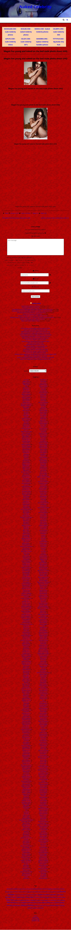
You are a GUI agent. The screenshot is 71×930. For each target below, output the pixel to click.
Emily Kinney (26, 714)
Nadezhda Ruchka (43, 640)
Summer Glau (43, 823)
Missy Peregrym (43, 624)
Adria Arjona (26, 389)
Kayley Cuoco (43, 458)
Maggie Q (43, 560)
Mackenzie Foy (43, 557)
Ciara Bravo (26, 625)
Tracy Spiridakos (43, 847)
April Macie (26, 497)
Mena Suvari (43, 599)
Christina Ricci (26, 620)
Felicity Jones (26, 751)
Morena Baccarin (43, 633)
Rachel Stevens (43, 713)
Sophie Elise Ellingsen (43, 808)
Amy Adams (26, 455)
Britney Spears (25, 543)
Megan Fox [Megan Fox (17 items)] (47, 900)
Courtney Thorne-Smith (26, 640)
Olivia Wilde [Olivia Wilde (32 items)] (46, 902)
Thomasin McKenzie (43, 840)
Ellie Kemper (26, 704)
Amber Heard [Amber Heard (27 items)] (42, 888)
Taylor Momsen (43, 834)
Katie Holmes (43, 450)
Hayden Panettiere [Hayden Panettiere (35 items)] (43, 894)
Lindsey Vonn (43, 544)
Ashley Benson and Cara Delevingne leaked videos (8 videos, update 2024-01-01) (32, 309)
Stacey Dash (43, 816)
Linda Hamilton (43, 541)
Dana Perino (26, 648)
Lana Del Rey (43, 500)
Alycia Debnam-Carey (26, 431)
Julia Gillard (43, 400)
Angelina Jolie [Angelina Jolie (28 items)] (51, 888)
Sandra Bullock (43, 751)
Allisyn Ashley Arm (26, 428)
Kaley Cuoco (43, 420)
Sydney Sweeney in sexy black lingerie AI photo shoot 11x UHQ (35, 334)
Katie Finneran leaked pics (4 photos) (30, 306)
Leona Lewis (43, 528)
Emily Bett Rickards (26, 709)
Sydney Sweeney (43, 826)
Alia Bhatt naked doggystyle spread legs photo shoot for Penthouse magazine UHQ (35, 354)
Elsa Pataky (26, 706)
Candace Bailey (26, 562)
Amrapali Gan (26, 452)
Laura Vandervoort (43, 512)
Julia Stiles (43, 405)
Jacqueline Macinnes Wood (26, 819)
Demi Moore (26, 667)
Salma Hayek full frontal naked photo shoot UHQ (35, 349)
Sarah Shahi (43, 771)
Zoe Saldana (43, 874)
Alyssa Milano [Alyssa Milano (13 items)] (22, 888)
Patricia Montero (43, 690)
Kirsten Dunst (43, 480)
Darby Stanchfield (26, 656)
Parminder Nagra (43, 688)
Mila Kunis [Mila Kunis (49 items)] (11, 902)
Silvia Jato (43, 795)
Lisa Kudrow (43, 546)
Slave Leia (43, 798)
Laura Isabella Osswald (43, 507)
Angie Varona (26, 470)
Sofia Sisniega (43, 800)
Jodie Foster (43, 387)
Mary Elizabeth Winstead (43, 581)
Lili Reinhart (43, 533)
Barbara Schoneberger (26, 517)
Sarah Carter (43, 759)
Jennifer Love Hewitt (26, 860)
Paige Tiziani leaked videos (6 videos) (30, 320)
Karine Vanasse (43, 428)
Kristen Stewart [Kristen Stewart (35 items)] (30, 900)
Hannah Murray (26, 782)
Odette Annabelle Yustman (43, 672)
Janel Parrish (26, 832)
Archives (26, 370)
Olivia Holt (43, 677)
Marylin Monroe (43, 585)
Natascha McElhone (43, 649)
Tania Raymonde (43, 829)
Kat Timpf (43, 431)
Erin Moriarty (26, 738)
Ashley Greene (26, 504)
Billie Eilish (26, 526)
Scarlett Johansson (43, 774)
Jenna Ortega (26, 847)
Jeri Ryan (26, 863)
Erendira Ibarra (26, 732)
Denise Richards (26, 669)
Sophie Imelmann (43, 810)
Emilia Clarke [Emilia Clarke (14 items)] (56, 891)
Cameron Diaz (26, 556)
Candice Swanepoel (26, 567)
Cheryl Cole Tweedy (26, 607)
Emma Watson (25, 727)
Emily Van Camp (26, 719)
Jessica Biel (26, 866)
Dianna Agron (26, 675)
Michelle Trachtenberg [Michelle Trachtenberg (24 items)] (58, 900)
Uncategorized (43, 850)
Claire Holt (26, 630)
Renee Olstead (43, 722)
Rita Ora (43, 730)
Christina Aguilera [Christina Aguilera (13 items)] (27, 891)
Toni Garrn (43, 845)
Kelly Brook (43, 465)
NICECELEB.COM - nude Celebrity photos (10, 32)
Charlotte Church (26, 603)
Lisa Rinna (43, 547)
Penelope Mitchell (43, 693)
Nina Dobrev (43, 670)
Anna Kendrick (26, 475)
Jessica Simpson (26, 873)
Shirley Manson (43, 790)
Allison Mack (26, 426)
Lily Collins (43, 538)
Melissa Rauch (43, 598)
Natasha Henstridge (43, 651)
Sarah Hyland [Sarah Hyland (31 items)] (59, 902)
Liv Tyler (43, 549)
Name (36, 270)
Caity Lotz (26, 554)
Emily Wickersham (26, 722)
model (43, 625)
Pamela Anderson (43, 685)
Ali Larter (26, 411)
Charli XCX (26, 599)
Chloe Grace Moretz (26, 611)
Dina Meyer (26, 677)
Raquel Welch (43, 717)
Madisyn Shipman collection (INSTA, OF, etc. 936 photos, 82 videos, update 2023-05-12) (32, 317)
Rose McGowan (43, 740)
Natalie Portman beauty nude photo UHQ (16, 218)
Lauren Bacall (43, 515)
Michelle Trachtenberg (43, 607)
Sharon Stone (43, 785)
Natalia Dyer (43, 643)
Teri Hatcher (43, 837)
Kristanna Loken (43, 483)
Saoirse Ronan (43, 755)
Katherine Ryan (43, 445)
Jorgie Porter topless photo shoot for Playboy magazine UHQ (35, 359)
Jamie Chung (26, 828)
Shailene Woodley (43, 779)
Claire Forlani (26, 628)
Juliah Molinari (43, 408)
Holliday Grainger (26, 800)
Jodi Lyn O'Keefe (43, 386)
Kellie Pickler (43, 463)
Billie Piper (26, 528)
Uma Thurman (43, 849)
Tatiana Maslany (43, 832)
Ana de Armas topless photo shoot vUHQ (35, 352)
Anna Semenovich (26, 483)
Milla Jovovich (43, 612)
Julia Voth (43, 407)
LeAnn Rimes (43, 522)
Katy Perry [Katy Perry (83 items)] (10, 899)
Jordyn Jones (43, 394)
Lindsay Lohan (43, 543)
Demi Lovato (26, 666)
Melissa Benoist (43, 593)
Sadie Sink (43, 747)
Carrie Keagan (26, 581)
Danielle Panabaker (26, 654)
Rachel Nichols (43, 709)
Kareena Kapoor (43, 423)
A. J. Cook (26, 379)
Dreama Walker (26, 680)
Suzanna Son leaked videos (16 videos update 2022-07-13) (32, 315)
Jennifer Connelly (26, 853)
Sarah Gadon (43, 763)
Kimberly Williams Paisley (43, 476)
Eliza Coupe (26, 693)
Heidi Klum (26, 795)
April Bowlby (26, 496)
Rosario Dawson (43, 735)
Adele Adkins (26, 387)
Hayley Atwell (26, 787)
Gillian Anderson (26, 769)
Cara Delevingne (26, 570)
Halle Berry (26, 779)
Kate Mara (43, 437)
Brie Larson (26, 541)
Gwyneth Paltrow (26, 776)
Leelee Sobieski (43, 523)
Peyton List (43, 695)
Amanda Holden (26, 441)
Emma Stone (26, 726)
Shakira (43, 781)
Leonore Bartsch (43, 530)
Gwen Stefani (26, 774)
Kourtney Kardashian (43, 481)
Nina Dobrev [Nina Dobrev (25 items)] (38, 902)
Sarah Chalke (43, 761)
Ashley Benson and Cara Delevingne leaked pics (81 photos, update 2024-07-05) (32, 310)
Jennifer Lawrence (25, 857)
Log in (35, 915)
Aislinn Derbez (26, 400)
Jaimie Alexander (26, 824)
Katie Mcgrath (43, 452)
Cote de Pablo (26, 636)
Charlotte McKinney (26, 606)
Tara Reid (43, 831)
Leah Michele (43, 520)
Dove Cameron (26, 679)
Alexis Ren (26, 408)
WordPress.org (35, 920)
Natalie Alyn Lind (43, 645)
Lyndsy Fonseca (43, 556)
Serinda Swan (43, 777)
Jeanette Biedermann (26, 837)
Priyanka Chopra (43, 704)
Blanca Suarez (26, 533)
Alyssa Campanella (26, 434)
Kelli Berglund (43, 462)
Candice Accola (26, 564)
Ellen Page (26, 703)
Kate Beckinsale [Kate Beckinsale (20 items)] (53, 897)
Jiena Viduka (43, 382)
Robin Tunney (43, 732)
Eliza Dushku (26, 695)
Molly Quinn (43, 628)
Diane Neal (26, 674)
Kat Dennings (43, 429)
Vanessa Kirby (43, 855)
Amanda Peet (26, 442)
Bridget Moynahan (26, 538)
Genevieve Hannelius (26, 764)
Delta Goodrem (26, 664)
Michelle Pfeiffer (43, 604)
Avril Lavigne (26, 512)
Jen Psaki (26, 839)
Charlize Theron (26, 601)
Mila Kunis (43, 609)
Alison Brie (26, 423)
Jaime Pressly (26, 823)
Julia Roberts (43, 403)
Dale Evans (26, 646)
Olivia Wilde (43, 682)
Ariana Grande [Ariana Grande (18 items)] (60, 888)
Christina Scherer (26, 622)
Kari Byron (43, 426)
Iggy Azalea (26, 805)
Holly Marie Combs (26, 802)
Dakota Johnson (26, 645)
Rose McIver (43, 742)
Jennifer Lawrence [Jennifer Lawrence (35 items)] (57, 894)
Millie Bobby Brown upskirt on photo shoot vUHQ (35, 350)
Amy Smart (26, 458)
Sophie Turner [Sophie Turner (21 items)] (38, 905)
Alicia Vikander (26, 420)
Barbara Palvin (26, 515)
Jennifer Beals (26, 852)
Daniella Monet (26, 651)
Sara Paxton (43, 758)
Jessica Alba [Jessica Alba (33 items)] (25, 897)
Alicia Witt (26, 421)
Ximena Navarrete (43, 865)
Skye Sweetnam (43, 797)
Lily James (43, 539)
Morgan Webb (43, 636)
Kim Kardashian (43, 475)
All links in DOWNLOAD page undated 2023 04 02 (32, 319)
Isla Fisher (26, 813)
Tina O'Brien (43, 842)
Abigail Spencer (26, 382)
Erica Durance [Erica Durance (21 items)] (27, 894)
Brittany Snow (26, 547)
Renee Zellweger (43, 724)
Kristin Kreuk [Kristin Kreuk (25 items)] (40, 900)
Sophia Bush (43, 803)
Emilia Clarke (26, 708)
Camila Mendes (26, 557)
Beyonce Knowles (26, 525)
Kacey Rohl (43, 416)
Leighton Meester (43, 525)
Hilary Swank (26, 798)
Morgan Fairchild (43, 635)
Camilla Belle (26, 559)
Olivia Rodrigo (43, 680)
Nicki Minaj (43, 659)
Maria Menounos (43, 572)
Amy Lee (26, 457)
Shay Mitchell (43, 787)
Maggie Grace (43, 559)
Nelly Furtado (43, 658)
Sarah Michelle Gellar (43, 769)
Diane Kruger (26, 672)
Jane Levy (26, 831)
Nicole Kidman (43, 662)
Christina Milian (26, 619)
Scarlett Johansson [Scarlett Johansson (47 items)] (13, 905)
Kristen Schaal (43, 486)
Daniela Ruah (26, 649)
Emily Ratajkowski (26, 717)
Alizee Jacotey (26, 424)
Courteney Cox (26, 638)
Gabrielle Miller (26, 756)
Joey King (43, 389)
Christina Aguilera (25, 615)
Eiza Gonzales (26, 685)
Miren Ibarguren (43, 620)
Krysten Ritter (43, 492)
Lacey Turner (43, 497)
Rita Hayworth (43, 729)
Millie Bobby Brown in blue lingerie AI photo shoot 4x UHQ (35, 333)
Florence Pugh (26, 753)
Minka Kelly (43, 615)
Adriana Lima (26, 390)
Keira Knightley (43, 460)
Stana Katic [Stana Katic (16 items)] (46, 905)
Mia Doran (43, 601)
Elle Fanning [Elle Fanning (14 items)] (49, 891)
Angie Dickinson (26, 467)
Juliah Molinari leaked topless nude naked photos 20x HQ (35, 336)
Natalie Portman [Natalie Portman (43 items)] (27, 902)
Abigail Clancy (26, 381)
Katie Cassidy (43, 449)
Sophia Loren (43, 806)
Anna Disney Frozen (26, 471)
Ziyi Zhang (43, 873)
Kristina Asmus (43, 491)
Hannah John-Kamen (26, 781)
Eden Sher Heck (26, 683)
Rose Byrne (43, 737)
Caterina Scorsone (26, 588)
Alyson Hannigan (26, 433)
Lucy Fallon (43, 551)
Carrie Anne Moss (26, 578)
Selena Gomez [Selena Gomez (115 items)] (27, 905)
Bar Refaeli (26, 513)
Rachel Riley (43, 711)
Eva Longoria (26, 742)
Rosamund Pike (43, 734)
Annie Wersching (26, 491)
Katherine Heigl (43, 444)
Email (35, 278)
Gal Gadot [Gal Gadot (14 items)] (34, 894)
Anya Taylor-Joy (26, 494)
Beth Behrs (26, 522)
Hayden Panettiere (26, 785)
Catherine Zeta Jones (26, 594)
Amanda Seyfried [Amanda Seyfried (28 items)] (32, 888)
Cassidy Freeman (26, 585)
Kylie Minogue (43, 496)
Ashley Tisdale (26, 507)
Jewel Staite (43, 381)
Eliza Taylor (26, 696)
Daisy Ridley (26, 641)
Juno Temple (43, 415)
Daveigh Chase (26, 658)
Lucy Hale (43, 552)
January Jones (26, 834)
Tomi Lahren (43, 844)
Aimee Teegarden (26, 397)
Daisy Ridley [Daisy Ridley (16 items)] (35, 891)
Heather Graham (26, 790)
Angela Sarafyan (26, 463)
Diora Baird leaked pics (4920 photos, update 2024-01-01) (31, 312)
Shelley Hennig (43, 789)
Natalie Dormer (43, 646)
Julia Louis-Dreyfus (43, 402)
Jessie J (26, 876)
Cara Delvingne (26, 572)
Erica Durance (25, 735)
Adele (26, 386)
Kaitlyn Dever (43, 418)
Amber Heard (26, 450)
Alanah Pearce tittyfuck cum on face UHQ (35, 339)
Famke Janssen (26, 750)
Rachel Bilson (43, 706)
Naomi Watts (43, 641)
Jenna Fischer (26, 844)
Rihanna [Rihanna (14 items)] (52, 902)
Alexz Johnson (26, 410)
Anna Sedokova (26, 481)
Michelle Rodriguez (43, 606)
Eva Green (26, 740)
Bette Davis (26, 523)
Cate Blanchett (26, 586)
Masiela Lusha (43, 586)
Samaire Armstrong (43, 750)
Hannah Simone (26, 784)
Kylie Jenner (43, 494)
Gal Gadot (25, 758)
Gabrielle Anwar (26, 755)
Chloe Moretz (26, 612)
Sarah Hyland (43, 764)
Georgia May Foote (26, 766)
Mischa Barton (43, 622)
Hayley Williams (26, 789)
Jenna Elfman (26, 842)
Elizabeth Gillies (26, 698)
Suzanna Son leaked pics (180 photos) (32, 314)
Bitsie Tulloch (26, 530)
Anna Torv (26, 484)
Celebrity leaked (36, 303)
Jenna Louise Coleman (26, 845)
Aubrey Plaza (26, 510)
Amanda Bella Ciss (26, 437)
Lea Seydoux (43, 518)
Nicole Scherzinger (43, 664)
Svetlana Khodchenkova (43, 824)
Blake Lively (26, 531)
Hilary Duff (26, 797)
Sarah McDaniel (43, 768)
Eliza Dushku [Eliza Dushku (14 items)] (42, 891)
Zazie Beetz (43, 870)
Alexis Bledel (26, 407)
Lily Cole (43, 536)
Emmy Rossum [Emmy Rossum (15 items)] (19, 894)
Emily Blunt (26, 711)
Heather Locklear (26, 792)
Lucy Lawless (43, 554)
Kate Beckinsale (43, 433)
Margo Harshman (43, 567)
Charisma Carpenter (26, 598)
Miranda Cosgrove (43, 617)
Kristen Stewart (43, 488)
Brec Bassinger (26, 536)
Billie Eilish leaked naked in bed (35, 342)
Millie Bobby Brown (43, 614)
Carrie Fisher (26, 580)
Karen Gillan (43, 424)
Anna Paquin (26, 478)
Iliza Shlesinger (26, 806)
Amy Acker (26, 454)
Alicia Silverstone (26, 418)
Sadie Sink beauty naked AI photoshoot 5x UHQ (35, 329)
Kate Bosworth (43, 434)
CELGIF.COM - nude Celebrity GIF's (26, 42)
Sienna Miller (43, 793)
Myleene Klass (43, 638)
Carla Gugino (26, 575)
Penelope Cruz (43, 692)
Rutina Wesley (43, 745)
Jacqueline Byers (26, 818)
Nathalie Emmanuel (43, 654)
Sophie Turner (43, 815)
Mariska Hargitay (43, 580)
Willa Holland (43, 863)
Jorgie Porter (43, 395)
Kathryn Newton (43, 447)
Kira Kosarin (43, 478)
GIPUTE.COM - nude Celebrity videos (10, 42)
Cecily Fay (26, 596)
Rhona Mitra (43, 726)
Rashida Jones (43, 719)
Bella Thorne (26, 520)
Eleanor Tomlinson (26, 688)
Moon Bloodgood (43, 632)
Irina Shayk (26, 811)
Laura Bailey (43, 504)
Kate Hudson (43, 436)
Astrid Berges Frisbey (26, 509)
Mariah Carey (43, 575)
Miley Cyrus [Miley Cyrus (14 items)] (18, 902)
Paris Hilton (43, 687)
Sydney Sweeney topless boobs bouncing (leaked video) (35, 341)
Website (35, 286)
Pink (43, 700)
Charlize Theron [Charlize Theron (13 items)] (18, 891)
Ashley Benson (26, 502)
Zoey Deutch (43, 876)
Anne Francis (26, 488)
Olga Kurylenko (43, 674)
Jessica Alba (26, 865)
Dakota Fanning (26, 643)
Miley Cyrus (43, 611)
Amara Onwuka (26, 447)
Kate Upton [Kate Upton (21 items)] (62, 897)
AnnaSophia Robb (26, 486)
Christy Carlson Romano (26, 624)
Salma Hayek (43, 748)
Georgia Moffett (26, 768)
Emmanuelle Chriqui (26, 729)
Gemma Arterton (26, 759)
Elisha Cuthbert (26, 692)
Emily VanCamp (26, 721)
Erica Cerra (26, 734)
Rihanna (43, 727)
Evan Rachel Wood (26, 745)
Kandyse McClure (43, 421)
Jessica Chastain (26, 868)
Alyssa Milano (25, 436)
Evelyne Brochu (26, 748)
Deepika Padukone (26, 662)
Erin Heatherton (26, 737)
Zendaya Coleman (43, 871)
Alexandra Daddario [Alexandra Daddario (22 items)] (13, 888)
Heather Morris (26, 793)
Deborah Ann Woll (26, 661)
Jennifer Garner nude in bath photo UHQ (55, 218)
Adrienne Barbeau (26, 394)
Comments (35, 918)
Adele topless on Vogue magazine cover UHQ (35, 355)
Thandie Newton (43, 839)
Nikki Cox (43, 667)
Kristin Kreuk (43, 489)
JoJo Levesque (43, 390)
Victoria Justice (43, 857)
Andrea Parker (26, 462)
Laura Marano (43, 509)
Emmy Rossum (26, 730)
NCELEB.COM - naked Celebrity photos (26, 32)
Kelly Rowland (43, 467)
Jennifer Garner (26, 855)
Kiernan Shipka (43, 473)
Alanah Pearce (26, 402)
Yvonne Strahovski (43, 868)
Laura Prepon (43, 510)
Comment (35, 236)
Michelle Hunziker (43, 603)
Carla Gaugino (26, 573)
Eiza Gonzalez (26, 687)
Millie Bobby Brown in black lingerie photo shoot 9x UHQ (35, 331)
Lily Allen (43, 534)
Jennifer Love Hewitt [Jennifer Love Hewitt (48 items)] (13, 897)
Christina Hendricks (26, 617)
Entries (35, 917)
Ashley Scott (26, 505)
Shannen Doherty (43, 782)
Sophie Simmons (43, 813)
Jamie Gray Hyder (26, 829)
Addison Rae (26, 384)
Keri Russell (43, 470)
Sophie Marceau (43, 811)
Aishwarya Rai (26, 399)
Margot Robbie (43, 569)
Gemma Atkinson (26, 761)
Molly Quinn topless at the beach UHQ (35, 347)
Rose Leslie (43, 738)
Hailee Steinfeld (26, 777)
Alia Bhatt (26, 413)
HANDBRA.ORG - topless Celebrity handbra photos (42, 42)
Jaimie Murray (26, 826)
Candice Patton (26, 565)
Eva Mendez (26, 743)
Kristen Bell (43, 484)
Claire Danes (26, 627)
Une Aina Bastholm (43, 852)
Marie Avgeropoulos (43, 577)
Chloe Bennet (26, 609)
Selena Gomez (42, 776)
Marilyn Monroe (43, 578)
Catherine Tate (26, 591)
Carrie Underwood (26, 583)
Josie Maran (43, 397)
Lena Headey (43, 526)
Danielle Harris (26, 653)
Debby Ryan (26, 659)
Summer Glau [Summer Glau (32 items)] (54, 905)
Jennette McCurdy (26, 849)
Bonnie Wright (26, 534)
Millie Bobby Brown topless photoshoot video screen (35, 337)
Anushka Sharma (26, 492)
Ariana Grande (25, 499)
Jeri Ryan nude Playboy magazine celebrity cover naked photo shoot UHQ (35, 357)
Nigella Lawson (43, 666)
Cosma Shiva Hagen (26, 635)
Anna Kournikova (26, 476)
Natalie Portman (43, 648)
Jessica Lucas (26, 870)
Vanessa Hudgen (43, 853)
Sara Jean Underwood (43, 756)
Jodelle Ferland (43, 384)
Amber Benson (26, 449)
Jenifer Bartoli (26, 840)
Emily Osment (26, 716)
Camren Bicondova (26, 560)
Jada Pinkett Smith (26, 821)
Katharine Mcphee (43, 442)
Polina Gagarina (43, 703)
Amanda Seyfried (26, 444)
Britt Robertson (26, 544)
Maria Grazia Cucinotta (43, 570)
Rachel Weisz (43, 714)
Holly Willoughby (26, 803)
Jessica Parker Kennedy (26, 871)
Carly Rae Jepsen (26, 577)
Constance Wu (26, 633)
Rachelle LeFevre (43, 716)
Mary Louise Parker (43, 583)
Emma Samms (26, 724)
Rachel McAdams (43, 708)
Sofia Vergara (43, 802)
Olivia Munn (43, 679)
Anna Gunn (26, 473)
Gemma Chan (26, 763)
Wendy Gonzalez (43, 858)
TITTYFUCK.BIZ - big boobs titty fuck (58, 42)
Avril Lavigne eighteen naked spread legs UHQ (35, 346)
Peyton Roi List (43, 696)
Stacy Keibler (43, 818)
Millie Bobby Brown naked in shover (36, 344)
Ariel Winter (26, 500)
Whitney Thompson (43, 861)
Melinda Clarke (43, 591)
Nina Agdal (43, 669)
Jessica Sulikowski (26, 874)
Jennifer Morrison (26, 861)
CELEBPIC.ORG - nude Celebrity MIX (58, 32)
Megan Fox (35, 213)
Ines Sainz (26, 808)
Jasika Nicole (26, 836)
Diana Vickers (26, 670)
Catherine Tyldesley (26, 593)
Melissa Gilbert (43, 594)
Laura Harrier (43, 505)
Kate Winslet (43, 441)
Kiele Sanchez (43, 471)
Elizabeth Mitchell (26, 700)
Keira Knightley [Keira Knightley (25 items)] (20, 900)
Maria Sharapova (43, 573)
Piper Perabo (43, 701)
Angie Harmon (26, 468)
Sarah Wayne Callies (43, 772)
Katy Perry (43, 455)
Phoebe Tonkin (43, 698)
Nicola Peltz (43, 661)
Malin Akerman (43, 564)
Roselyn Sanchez (43, 743)
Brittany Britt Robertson (26, 546)
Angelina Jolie (26, 465)
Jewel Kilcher (43, 379)
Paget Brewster (43, 683)
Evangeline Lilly (26, 747)
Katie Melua (43, 454)
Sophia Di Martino (43, 805)
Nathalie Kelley (43, 656)
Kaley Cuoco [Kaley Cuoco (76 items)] (34, 897)
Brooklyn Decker (26, 549)
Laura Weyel (43, 513)
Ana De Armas (26, 460)
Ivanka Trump (26, 815)
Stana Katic (43, 819)
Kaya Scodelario (43, 457)
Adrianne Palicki (26, 392)
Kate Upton (43, 439)
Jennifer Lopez (26, 858)
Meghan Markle (43, 590)
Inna (26, 810)
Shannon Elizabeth (43, 784)
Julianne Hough (43, 410)
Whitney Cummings (43, 860)
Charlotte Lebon (26, 604)
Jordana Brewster (43, 392)
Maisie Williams (43, 562)
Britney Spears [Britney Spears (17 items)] (9, 891)
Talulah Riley (43, 828)
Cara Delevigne (26, 569)
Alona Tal (26, 429)
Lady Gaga (43, 499)
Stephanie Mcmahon (43, 821)
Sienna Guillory (43, 792)
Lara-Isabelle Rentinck (43, 502)
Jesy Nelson (26, 878)
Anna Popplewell (26, 480)
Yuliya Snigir (43, 866)
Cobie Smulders (26, 632)
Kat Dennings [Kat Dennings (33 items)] (44, 897)
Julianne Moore (43, 411)
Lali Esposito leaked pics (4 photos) (30, 307)
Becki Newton (26, 518)
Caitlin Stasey (26, 552)
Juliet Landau (43, 413)
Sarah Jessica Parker (43, 766)
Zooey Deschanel (43, 878)
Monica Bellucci (43, 630)
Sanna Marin (43, 753)
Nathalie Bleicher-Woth (43, 653)
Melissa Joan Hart (43, 596)
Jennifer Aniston (26, 850)
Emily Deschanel (26, 713)
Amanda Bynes (26, 439)
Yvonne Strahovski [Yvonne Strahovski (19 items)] (38, 908)
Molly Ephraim (43, 627)
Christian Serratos (26, 614)
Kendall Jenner (43, 468)
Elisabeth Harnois (26, 690)
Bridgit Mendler (26, 539)
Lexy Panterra (43, 531)
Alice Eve (26, 416)
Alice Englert (26, 415)
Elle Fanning (26, 701)
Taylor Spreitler (43, 836)
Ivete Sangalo (26, 816)
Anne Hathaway (26, 489)
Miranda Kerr (43, 619)
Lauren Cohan (43, 517)
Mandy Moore (43, 565)
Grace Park (26, 772)
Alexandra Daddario (26, 405)
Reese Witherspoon (43, 721)
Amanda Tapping (26, 445)
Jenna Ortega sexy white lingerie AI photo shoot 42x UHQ (35, 328)
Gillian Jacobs (26, 771)
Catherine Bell (26, 590)
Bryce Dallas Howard (26, 551)
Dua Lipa (26, 682)
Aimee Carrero (26, 395)
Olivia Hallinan (43, 675)
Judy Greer (43, 399)
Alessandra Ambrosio (26, 403)
